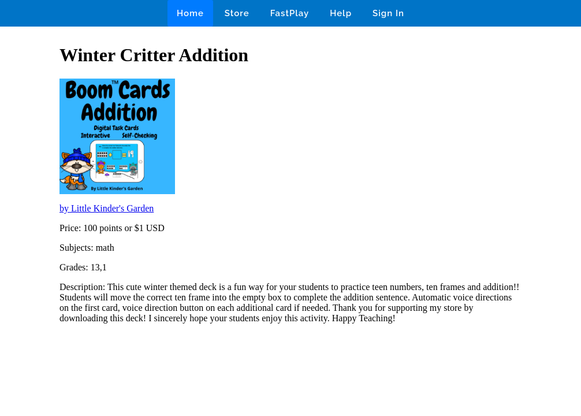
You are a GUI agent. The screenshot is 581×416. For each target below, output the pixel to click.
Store (237, 13)
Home (190, 13)
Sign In (388, 13)
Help (341, 13)
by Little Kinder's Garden (106, 208)
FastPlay (290, 13)
